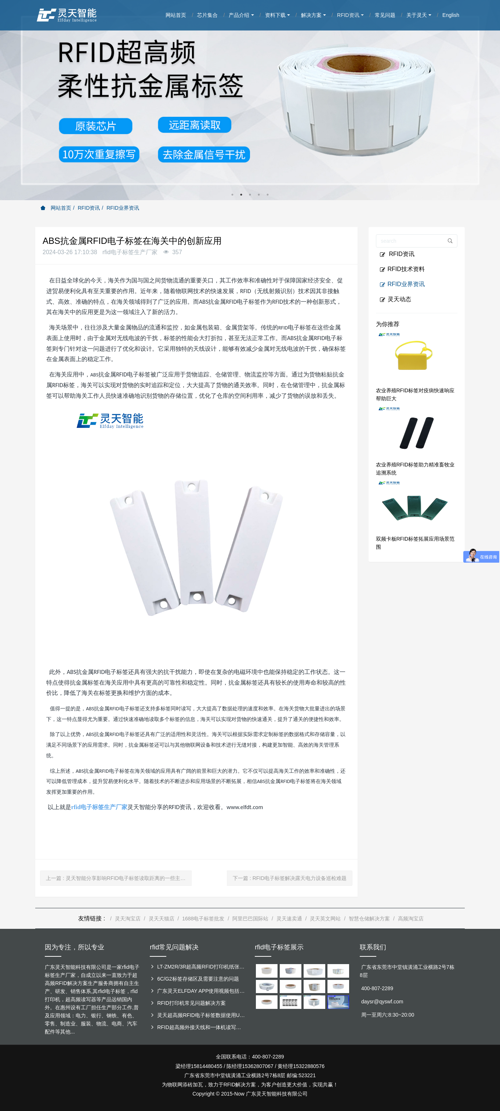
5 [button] (267, 194)
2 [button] (241, 194)
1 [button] (232, 194)
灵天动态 (395, 299)
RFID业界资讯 (122, 208)
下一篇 (290, 878)
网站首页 (55, 208)
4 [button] (258, 194)
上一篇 (119, 878)
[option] (250, 100)
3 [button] (250, 194)
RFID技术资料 (402, 269)
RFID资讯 (89, 208)
